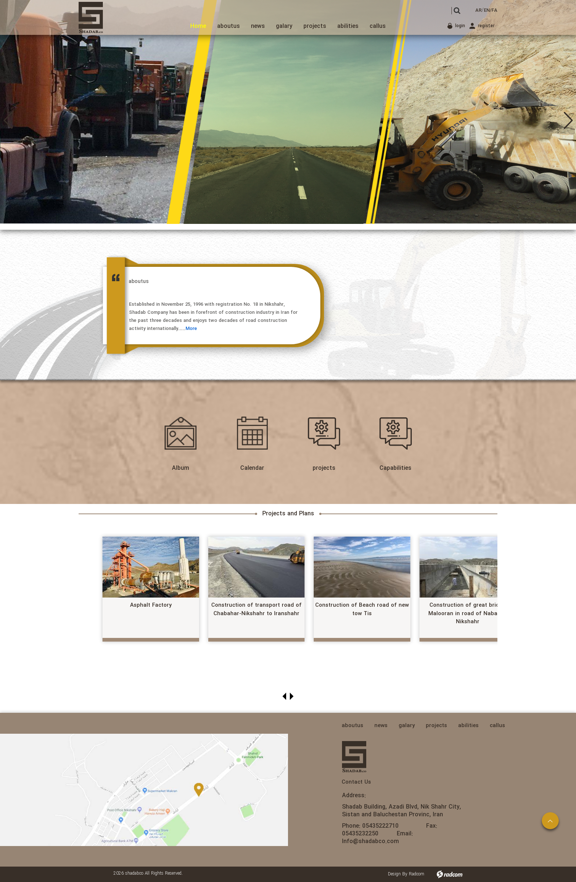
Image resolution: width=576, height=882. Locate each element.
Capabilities (395, 468)
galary (407, 725)
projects (324, 468)
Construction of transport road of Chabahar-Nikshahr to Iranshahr (256, 609)
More (191, 329)
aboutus (352, 725)
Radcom (416, 874)
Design (394, 874)
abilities (468, 725)
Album (180, 468)
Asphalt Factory (151, 605)
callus (497, 725)
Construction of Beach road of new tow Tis (362, 609)
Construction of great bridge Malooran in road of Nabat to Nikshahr (467, 613)
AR (478, 10)
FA (494, 10)
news (381, 725)
